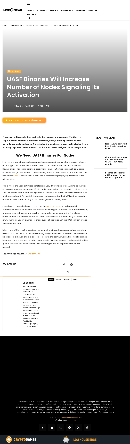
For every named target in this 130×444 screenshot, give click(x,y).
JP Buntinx (18, 106)
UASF (74, 279)
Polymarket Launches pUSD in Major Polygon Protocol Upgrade (115, 175)
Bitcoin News (14, 25)
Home (5, 25)
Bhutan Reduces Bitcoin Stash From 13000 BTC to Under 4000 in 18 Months (116, 161)
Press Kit (72, 420)
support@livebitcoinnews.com (70, 417)
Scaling (67, 279)
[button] (28, 18)
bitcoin (58, 279)
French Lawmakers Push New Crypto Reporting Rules (116, 146)
